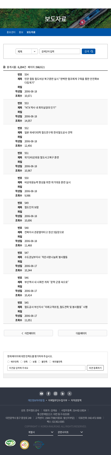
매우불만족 (57, 361)
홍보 (21, 32)
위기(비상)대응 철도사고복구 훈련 (42, 157)
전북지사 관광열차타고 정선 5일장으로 (44, 232)
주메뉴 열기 (106, 4)
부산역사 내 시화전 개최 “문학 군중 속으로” (47, 282)
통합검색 (99, 5)
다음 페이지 (81, 333)
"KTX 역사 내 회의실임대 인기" (40, 107)
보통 (35, 361)
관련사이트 (63, 432)
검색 (86, 51)
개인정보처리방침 (36, 400)
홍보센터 (11, 32)
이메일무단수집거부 (57, 400)
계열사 (31, 432)
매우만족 (15, 361)
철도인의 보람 (32, 207)
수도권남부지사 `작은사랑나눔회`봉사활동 (46, 257)
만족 (26, 361)
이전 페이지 (30, 333)
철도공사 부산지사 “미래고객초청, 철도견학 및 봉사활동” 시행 (56, 307)
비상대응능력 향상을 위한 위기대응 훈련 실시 (48, 182)
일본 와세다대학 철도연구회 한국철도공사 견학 (48, 132)
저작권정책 (76, 400)
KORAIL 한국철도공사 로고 (15, 4)
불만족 (44, 361)
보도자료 (31, 32)
